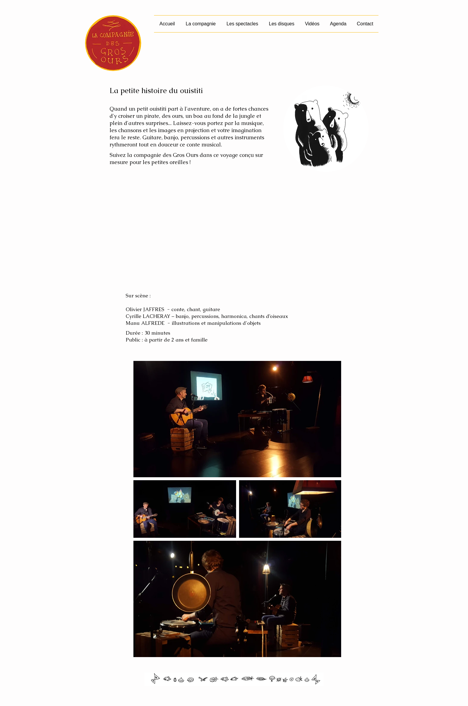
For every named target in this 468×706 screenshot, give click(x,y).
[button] (242, 24)
